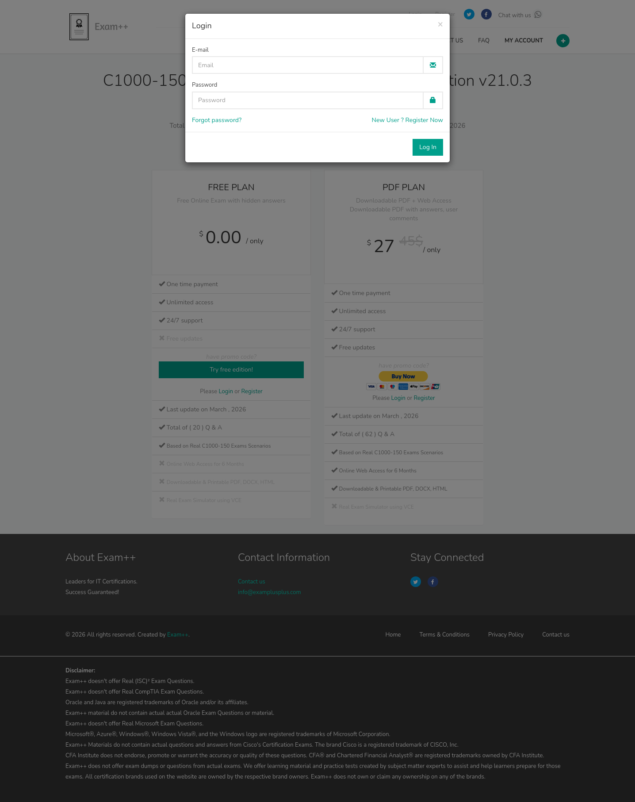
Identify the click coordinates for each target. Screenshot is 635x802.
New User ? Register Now (407, 120)
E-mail (200, 50)
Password (204, 85)
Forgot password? (216, 120)
